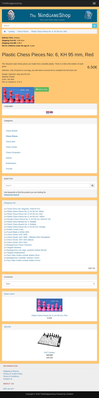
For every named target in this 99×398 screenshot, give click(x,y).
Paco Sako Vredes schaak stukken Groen (23, 260)
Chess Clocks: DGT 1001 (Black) (20, 240)
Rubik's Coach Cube (15, 229)
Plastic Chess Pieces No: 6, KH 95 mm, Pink (49, 315)
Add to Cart (41, 89)
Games (9, 158)
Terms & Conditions (11, 376)
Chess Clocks (11, 147)
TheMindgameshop (12, 3)
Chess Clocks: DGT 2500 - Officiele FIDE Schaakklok (28, 237)
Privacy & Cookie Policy (12, 374)
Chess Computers (13, 152)
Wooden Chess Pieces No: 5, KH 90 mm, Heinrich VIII (29, 219)
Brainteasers (11, 163)
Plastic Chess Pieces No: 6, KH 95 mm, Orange (26, 227)
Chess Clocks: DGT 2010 (17, 242)
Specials (7, 327)
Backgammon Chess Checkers (19, 245)
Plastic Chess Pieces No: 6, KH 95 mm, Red (25, 214)
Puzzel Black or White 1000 (18, 232)
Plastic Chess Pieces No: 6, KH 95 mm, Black (25, 211)
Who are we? (8, 389)
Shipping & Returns (11, 371)
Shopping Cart (10, 203)
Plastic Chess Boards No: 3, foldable (21, 224)
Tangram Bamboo (14, 247)
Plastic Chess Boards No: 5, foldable (21, 222)
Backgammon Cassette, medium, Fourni (23, 258)
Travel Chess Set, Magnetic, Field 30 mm (23, 209)
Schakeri (69, 394)
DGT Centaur (49, 352)
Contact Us (7, 379)
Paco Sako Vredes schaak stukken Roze (23, 255)
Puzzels (9, 169)
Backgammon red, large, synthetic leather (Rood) (26, 250)
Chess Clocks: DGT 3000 (17, 235)
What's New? (9, 294)
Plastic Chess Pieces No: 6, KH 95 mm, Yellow (25, 217)
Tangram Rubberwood (16, 253)
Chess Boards (11, 131)
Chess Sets (10, 142)
